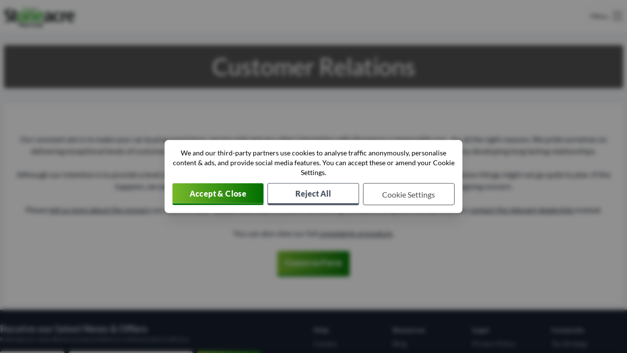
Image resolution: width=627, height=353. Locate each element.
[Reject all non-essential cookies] (313, 194)
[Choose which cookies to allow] (409, 194)
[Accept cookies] (218, 194)
